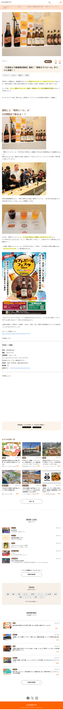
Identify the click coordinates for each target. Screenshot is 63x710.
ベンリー (13, 553)
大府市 (37, 493)
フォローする (37, 427)
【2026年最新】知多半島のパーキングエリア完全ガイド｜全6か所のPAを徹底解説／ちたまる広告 (31, 490)
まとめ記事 (14, 466)
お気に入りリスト (56, 2)
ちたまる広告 (35, 466)
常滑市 (58, 493)
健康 (25, 466)
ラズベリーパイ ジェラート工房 (19, 545)
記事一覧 (31, 501)
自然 (19, 594)
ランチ (42, 597)
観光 (34, 494)
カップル (56, 494)
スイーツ (44, 466)
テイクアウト (48, 466)
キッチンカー (54, 466)
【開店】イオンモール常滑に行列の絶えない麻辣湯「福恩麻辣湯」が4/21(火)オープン (51, 490)
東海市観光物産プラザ (16, 537)
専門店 (3, 466)
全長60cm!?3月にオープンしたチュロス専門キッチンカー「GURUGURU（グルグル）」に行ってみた (51, 462)
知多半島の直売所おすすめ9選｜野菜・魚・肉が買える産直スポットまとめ (11, 462)
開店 (23, 466)
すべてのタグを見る (31, 601)
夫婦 (55, 594)
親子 (52, 494)
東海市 (17, 493)
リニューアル (28, 597)
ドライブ (6, 466)
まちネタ (10, 466)
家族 (54, 494)
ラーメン (44, 494)
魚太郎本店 (14, 530)
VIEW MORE (31, 574)
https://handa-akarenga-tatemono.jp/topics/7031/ (16, 333)
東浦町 (57, 663)
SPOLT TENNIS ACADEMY (17, 560)
